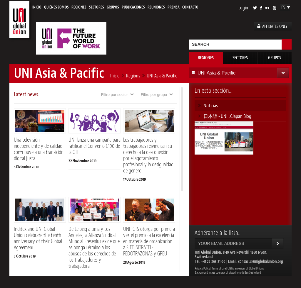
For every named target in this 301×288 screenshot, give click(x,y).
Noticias (210, 105)
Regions (133, 75)
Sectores (96, 7)
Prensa (174, 7)
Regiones (78, 7)
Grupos (113, 7)
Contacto (190, 7)
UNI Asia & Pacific (162, 75)
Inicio (36, 7)
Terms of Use (219, 268)
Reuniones (156, 7)
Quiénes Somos (56, 7)
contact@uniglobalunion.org (260, 261)
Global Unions (256, 268)
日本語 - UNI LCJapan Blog (227, 116)
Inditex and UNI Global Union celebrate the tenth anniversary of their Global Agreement (38, 238)
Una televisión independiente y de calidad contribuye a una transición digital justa (38, 149)
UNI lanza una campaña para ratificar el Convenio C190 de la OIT (94, 146)
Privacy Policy (202, 268)
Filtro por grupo (154, 94)
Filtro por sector (114, 94)
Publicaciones (133, 7)
